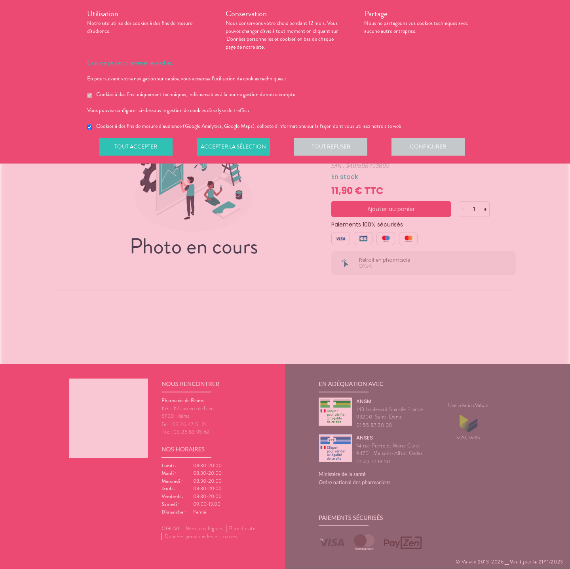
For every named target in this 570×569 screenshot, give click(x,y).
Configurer (433, 148)
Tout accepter (136, 148)
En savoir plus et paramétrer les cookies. (130, 63)
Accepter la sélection (235, 148)
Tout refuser (334, 148)
